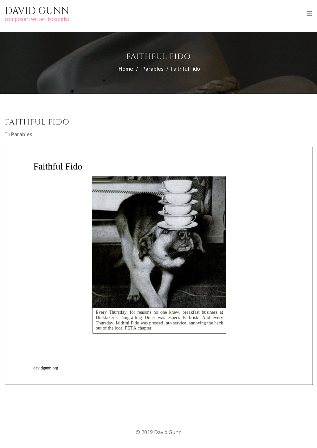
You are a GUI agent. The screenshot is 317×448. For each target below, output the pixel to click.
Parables (153, 68)
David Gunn (37, 11)
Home (126, 68)
